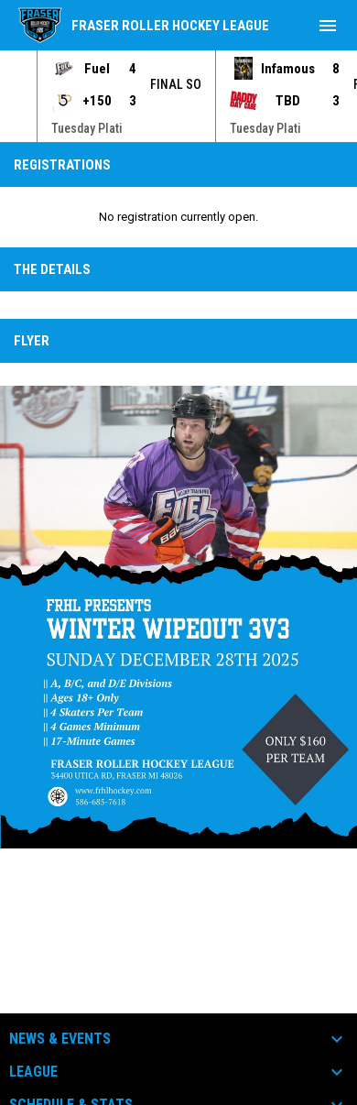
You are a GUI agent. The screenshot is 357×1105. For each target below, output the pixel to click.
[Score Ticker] (178, 96)
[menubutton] (328, 26)
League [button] (33, 1072)
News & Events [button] (60, 1039)
